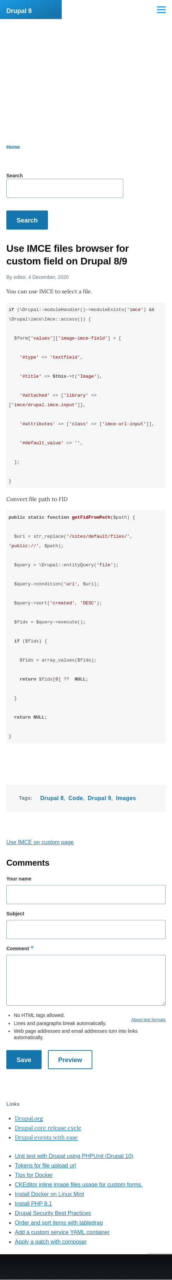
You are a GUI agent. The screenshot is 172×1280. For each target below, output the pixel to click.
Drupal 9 (99, 798)
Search (14, 175)
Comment (17, 948)
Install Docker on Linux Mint (49, 1194)
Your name (18, 879)
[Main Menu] (161, 9)
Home (13, 147)
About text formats (148, 1019)
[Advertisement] (86, 72)
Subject (15, 913)
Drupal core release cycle (48, 1127)
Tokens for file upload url (45, 1166)
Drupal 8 (19, 10)
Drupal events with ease (46, 1137)
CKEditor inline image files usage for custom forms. (79, 1185)
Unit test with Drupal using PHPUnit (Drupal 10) (74, 1156)
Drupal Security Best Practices (53, 1213)
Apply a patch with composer (51, 1242)
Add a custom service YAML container (62, 1232)
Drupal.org (29, 1118)
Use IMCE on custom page (40, 842)
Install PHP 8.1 (33, 1204)
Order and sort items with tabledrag (59, 1223)
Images (126, 798)
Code (75, 798)
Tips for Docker (34, 1175)
